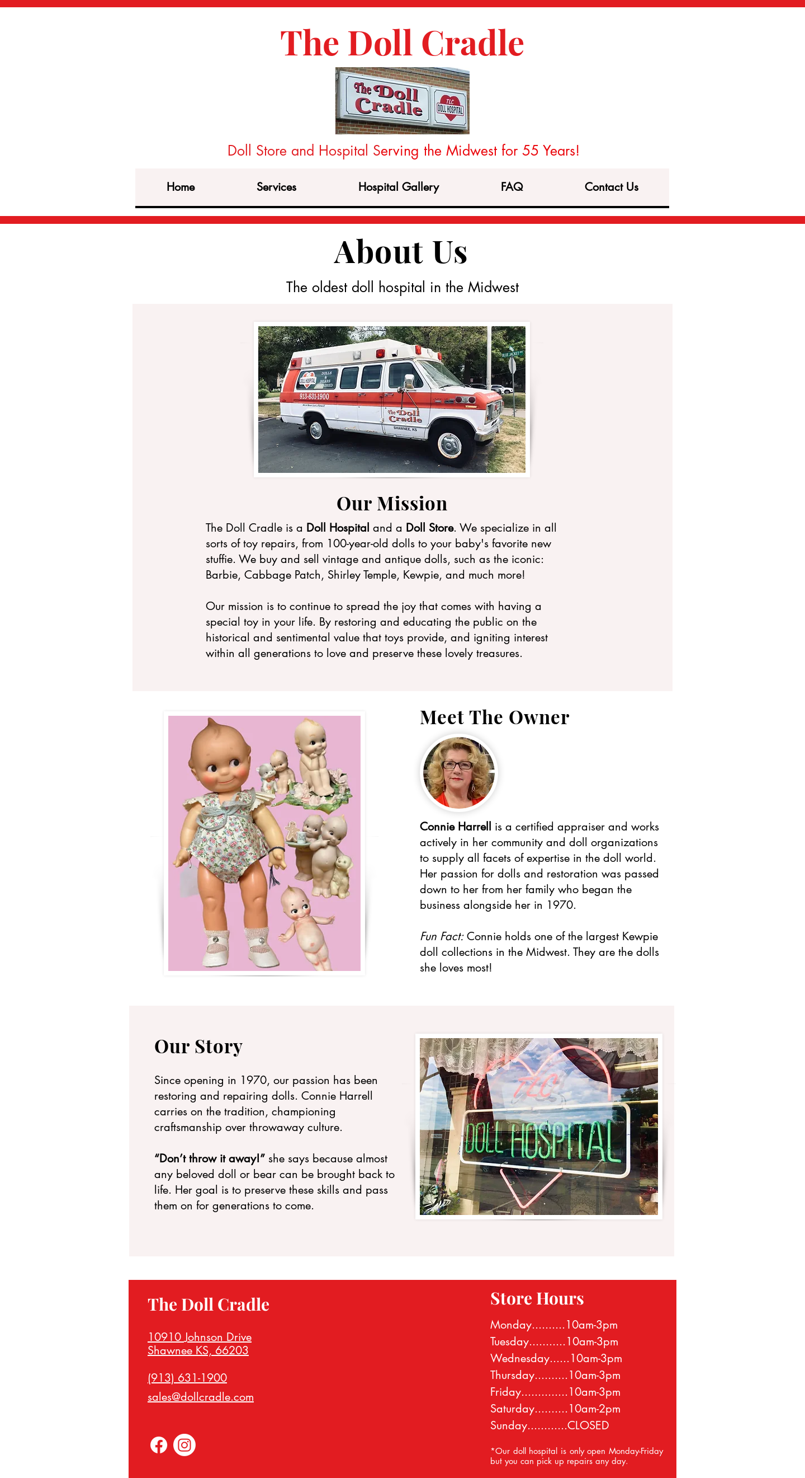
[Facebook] (159, 1445)
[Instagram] (184, 1445)
